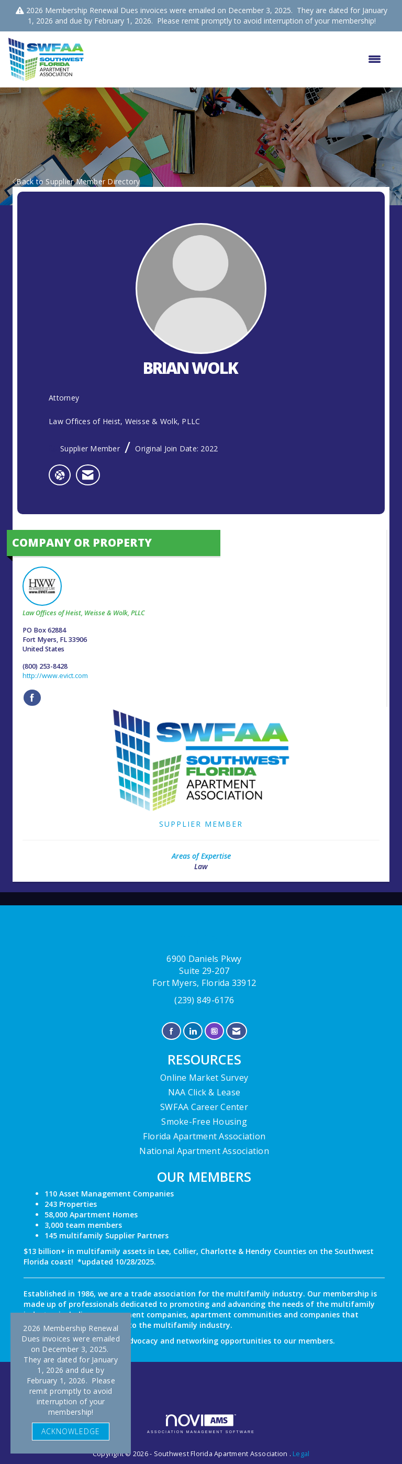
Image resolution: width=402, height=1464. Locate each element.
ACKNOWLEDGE (70, 1431)
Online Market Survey (204, 1077)
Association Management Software (201, 1424)
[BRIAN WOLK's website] (60, 474)
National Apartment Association (204, 1151)
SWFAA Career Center (204, 1107)
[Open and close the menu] (238, 59)
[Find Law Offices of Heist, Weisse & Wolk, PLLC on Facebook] (32, 698)
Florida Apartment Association (204, 1136)
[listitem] (87, 474)
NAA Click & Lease (204, 1092)
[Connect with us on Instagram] (214, 1031)
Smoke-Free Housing (204, 1121)
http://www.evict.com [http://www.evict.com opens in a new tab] (55, 675)
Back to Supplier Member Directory (76, 181)
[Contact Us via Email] (236, 1031)
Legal (301, 1453)
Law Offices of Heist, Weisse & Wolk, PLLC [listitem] (84, 592)
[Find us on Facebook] (171, 1031)
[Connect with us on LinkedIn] (193, 1031)
